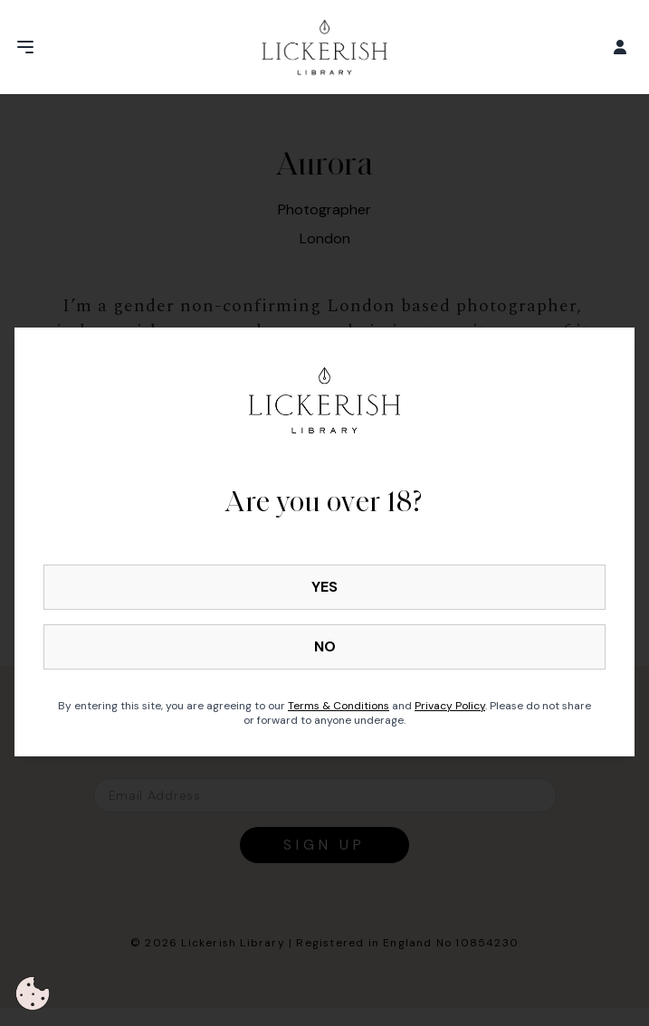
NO (325, 646)
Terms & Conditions (338, 705)
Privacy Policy (450, 705)
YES (324, 586)
